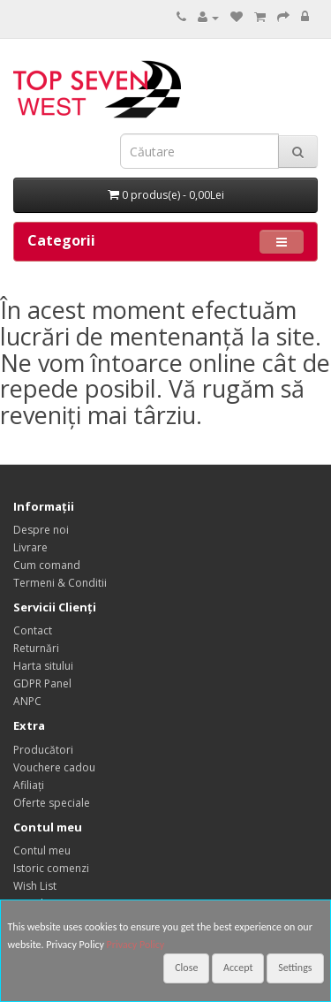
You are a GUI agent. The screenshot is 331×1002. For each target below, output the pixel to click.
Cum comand (46, 565)
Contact (32, 630)
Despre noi (41, 529)
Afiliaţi (28, 785)
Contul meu (42, 850)
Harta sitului (43, 665)
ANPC (27, 701)
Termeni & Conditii (60, 582)
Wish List (34, 885)
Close (186, 967)
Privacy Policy (136, 944)
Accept (237, 967)
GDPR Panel (42, 683)
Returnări (36, 648)
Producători (43, 749)
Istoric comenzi (51, 868)
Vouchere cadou (54, 767)
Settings (295, 967)
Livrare (30, 547)
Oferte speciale (51, 802)
